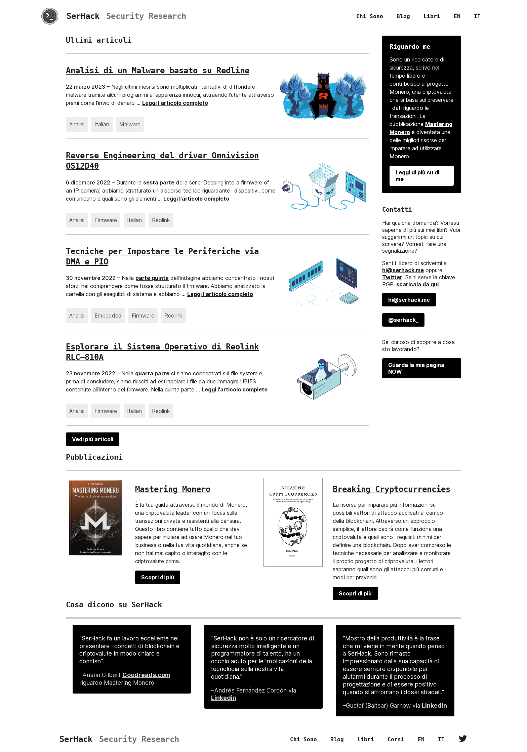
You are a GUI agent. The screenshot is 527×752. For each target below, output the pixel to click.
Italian (101, 124)
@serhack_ (403, 320)
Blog (403, 16)
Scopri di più (157, 577)
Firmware (105, 220)
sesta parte (158, 182)
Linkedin (223, 697)
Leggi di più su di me (417, 175)
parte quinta (152, 278)
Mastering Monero (172, 489)
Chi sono (369, 16)
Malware (129, 124)
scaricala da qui (417, 284)
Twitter (392, 277)
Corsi (396, 739)
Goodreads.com (146, 674)
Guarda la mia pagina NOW (416, 368)
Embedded (108, 315)
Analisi (76, 124)
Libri (431, 16)
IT (477, 16)
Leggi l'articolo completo (175, 102)
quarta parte (152, 373)
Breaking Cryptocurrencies (391, 489)
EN (457, 16)
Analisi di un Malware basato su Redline (157, 70)
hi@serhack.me (403, 270)
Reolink (161, 220)
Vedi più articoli (92, 439)
